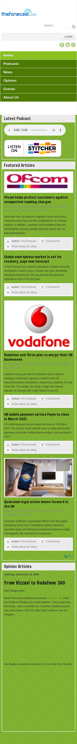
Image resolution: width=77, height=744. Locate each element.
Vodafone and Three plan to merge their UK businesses (38, 357)
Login (68, 36)
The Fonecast (28, 241)
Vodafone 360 (54, 598)
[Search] (57, 25)
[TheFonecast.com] (19, 13)
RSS (70, 556)
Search (73, 26)
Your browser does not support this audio (35, 130)
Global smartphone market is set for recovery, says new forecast (33, 259)
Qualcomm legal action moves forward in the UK (36, 504)
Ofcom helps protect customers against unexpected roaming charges (36, 199)
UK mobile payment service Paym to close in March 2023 (36, 416)
